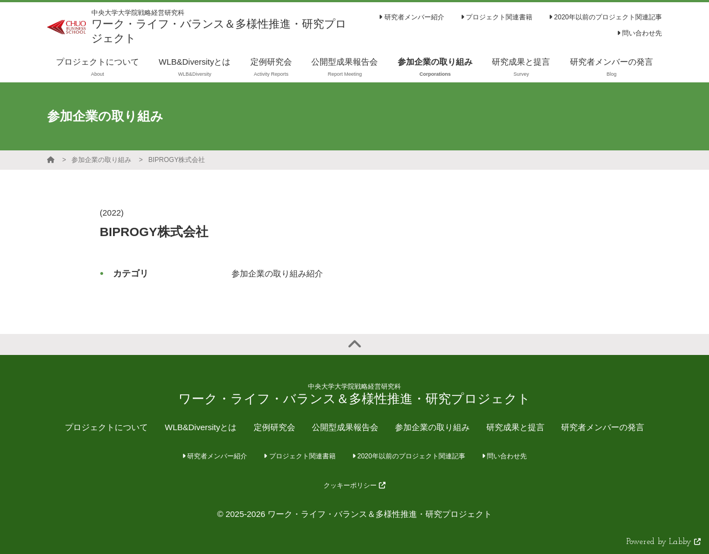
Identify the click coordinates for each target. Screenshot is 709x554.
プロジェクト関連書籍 (496, 17)
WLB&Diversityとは (201, 427)
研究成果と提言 (515, 427)
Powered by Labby (663, 542)
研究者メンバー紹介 (411, 17)
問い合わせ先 (639, 33)
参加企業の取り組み (101, 160)
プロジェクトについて (106, 427)
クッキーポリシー (354, 485)
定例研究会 (274, 427)
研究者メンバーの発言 (602, 427)
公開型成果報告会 (345, 427)
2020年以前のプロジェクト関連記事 (605, 17)
